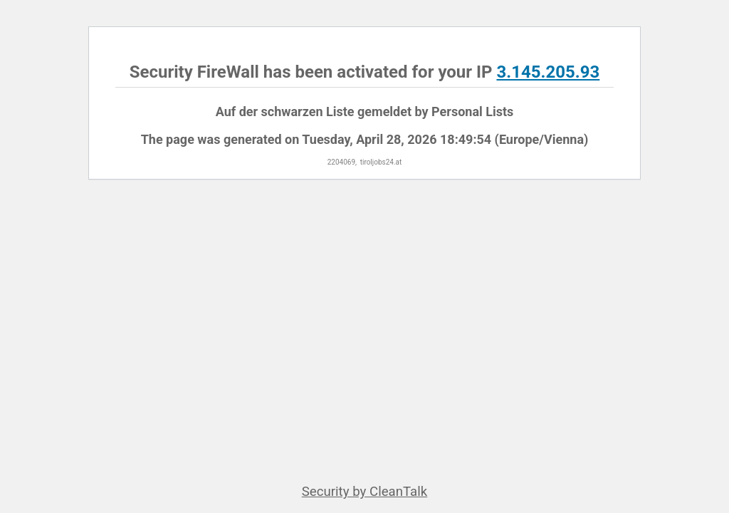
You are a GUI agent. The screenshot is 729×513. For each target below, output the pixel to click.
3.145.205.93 (547, 72)
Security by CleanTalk (365, 491)
